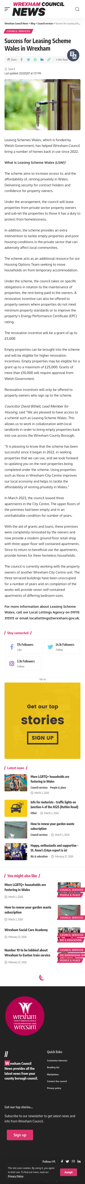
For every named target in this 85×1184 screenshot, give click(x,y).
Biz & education (39, 856)
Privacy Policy (15, 1176)
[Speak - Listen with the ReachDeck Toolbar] (73, 55)
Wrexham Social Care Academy (26, 930)
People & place (58, 787)
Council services (18, 31)
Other (34, 813)
